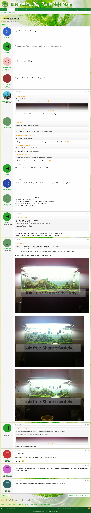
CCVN (3, 508)
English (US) (11, 508)
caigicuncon (7, 189)
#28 (88, 180)
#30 (88, 213)
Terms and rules (67, 508)
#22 (88, 43)
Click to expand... (52, 110)
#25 (88, 91)
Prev (3, 24)
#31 (88, 239)
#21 (88, 28)
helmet (7, 52)
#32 (88, 424)
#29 (88, 195)
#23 (88, 58)
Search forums (11, 12)
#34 (88, 465)
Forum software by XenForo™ (45, 511)
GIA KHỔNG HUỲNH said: (23, 135)
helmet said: (19, 129)
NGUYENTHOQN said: (22, 154)
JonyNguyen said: (20, 96)
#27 (88, 165)
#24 (88, 75)
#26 (88, 118)
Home (4, 10)
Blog (81, 508)
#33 (88, 450)
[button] (24, 9)
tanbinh (7, 490)
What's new (19, 10)
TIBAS (7, 460)
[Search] (86, 9)
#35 (88, 480)
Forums (10, 10)
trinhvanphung (7, 475)
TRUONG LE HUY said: (22, 145)
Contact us (58, 508)
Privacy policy (75, 508)
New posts (3, 12)
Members (29, 10)
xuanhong (7, 37)
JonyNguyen (5, 21)
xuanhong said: (20, 122)
